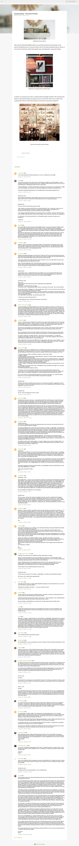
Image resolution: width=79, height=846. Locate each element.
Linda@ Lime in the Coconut (24, 553)
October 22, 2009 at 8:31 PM (24, 176)
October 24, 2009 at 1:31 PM (24, 491)
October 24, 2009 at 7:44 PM (24, 568)
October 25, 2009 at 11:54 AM (24, 629)
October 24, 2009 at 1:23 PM (24, 471)
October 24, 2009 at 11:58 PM (24, 578)
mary (19, 606)
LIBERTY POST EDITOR (23, 304)
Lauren (19, 775)
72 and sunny (21, 253)
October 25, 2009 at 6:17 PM (24, 683)
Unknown (20, 525)
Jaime (19, 616)
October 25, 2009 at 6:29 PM (24, 697)
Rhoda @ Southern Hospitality (25, 660)
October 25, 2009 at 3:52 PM (24, 657)
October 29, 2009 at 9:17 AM (24, 741)
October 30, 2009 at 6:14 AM (24, 754)
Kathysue (20, 647)
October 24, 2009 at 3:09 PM (24, 549)
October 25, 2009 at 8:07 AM (24, 589)
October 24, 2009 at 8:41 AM (24, 387)
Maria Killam (21, 581)
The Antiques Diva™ (22, 745)
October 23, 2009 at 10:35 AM (24, 239)
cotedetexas (21, 242)
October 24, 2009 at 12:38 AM (24, 344)
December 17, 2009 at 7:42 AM (25, 771)
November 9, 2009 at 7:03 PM (24, 764)
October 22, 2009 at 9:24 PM (24, 192)
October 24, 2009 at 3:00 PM (24, 522)
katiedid (20, 225)
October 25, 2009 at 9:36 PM (24, 707)
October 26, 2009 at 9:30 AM (24, 728)
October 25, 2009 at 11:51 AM (24, 612)
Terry (19, 180)
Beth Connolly (21, 347)
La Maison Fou (21, 732)
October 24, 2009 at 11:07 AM (24, 417)
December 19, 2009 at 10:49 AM (25, 834)
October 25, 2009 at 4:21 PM (24, 672)
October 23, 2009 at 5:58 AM (24, 200)
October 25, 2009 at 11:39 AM (24, 603)
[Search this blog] (71, 1)
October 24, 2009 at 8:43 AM (24, 394)
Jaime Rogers (21, 632)
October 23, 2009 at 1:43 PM (24, 277)
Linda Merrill (21, 173)
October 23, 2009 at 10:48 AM (24, 249)
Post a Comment (18, 837)
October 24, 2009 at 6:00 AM (24, 377)
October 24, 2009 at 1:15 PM (24, 445)
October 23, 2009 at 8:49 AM (24, 221)
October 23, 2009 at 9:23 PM (24, 316)
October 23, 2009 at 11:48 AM (24, 267)
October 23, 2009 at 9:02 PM (24, 301)
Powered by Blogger (39, 844)
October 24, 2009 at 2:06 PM (24, 504)
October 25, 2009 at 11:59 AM (24, 643)
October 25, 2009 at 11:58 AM (24, 636)
